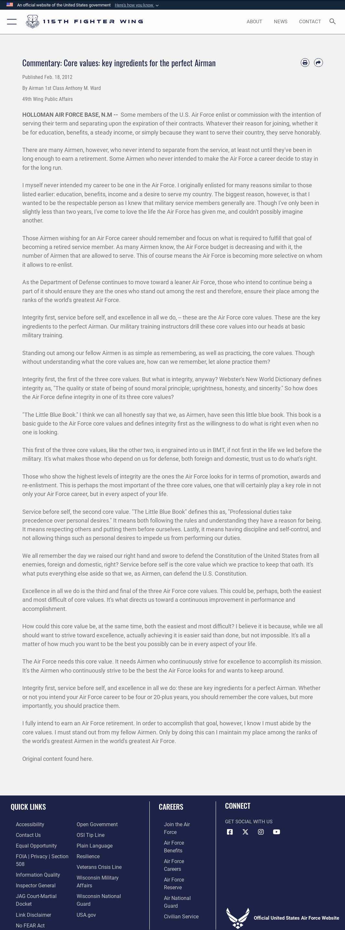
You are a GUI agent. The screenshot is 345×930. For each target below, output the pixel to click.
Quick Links (28, 806)
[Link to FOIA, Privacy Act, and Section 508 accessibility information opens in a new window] (40, 854)
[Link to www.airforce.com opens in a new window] (178, 824)
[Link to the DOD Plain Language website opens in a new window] (93, 844)
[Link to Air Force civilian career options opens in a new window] (175, 874)
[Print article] (305, 62)
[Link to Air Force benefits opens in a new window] (178, 834)
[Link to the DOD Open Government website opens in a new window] (96, 824)
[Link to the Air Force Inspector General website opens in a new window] (30, 874)
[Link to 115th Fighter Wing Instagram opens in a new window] (261, 832)
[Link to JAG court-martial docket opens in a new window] (38, 884)
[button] (137, 5)
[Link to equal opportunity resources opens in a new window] (30, 844)
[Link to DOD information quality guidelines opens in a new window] (31, 864)
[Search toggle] (334, 22)
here (86, 758)
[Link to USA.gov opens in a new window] (86, 894)
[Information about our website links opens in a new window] (27, 894)
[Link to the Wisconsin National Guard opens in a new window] (105, 884)
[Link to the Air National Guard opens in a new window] (179, 864)
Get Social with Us (249, 822)
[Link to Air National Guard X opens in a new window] (245, 832)
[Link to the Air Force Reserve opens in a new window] (178, 854)
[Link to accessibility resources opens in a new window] (24, 824)
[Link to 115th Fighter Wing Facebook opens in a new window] (230, 832)
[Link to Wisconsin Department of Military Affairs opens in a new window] (105, 874)
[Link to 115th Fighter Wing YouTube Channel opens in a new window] (276, 832)
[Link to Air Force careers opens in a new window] (178, 844)
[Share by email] (318, 62)
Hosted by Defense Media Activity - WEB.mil (172, 915)
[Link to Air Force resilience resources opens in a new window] (88, 854)
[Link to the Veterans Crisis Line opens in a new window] (98, 864)
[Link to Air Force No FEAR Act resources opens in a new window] (25, 904)
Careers (171, 806)
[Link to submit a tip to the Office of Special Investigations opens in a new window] (89, 834)
